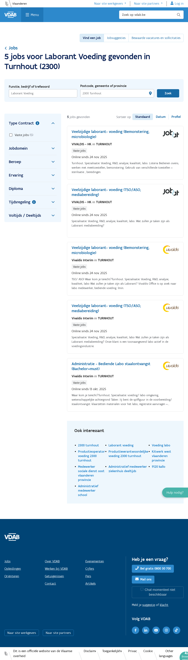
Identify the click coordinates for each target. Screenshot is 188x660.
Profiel (176, 117)
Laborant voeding (121, 445)
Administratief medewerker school (88, 490)
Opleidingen (12, 569)
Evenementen (94, 561)
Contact (50, 583)
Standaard (142, 117)
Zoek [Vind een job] (168, 93)
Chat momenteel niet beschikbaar (160, 592)
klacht (164, 605)
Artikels (90, 583)
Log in (179, 3)
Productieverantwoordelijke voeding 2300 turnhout (128, 453)
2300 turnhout (88, 445)
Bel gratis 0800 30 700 (155, 568)
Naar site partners (146, 3)
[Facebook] (135, 630)
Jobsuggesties (116, 38)
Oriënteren (11, 576)
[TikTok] (176, 630)
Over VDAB (52, 561)
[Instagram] (166, 630)
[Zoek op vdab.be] (151, 14)
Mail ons (145, 579)
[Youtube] (156, 630)
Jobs (11, 48)
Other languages (166, 653)
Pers (88, 576)
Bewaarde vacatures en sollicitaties (156, 38)
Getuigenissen (54, 576)
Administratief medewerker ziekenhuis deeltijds (128, 469)
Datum (161, 117)
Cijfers (89, 569)
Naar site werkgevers (108, 3)
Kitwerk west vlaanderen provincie (161, 455)
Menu (35, 15)
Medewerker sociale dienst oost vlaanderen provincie (91, 473)
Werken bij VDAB (56, 569)
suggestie (148, 605)
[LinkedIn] (145, 630)
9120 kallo (158, 466)
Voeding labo (161, 445)
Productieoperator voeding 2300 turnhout (91, 455)
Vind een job (92, 38)
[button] (175, 492)
